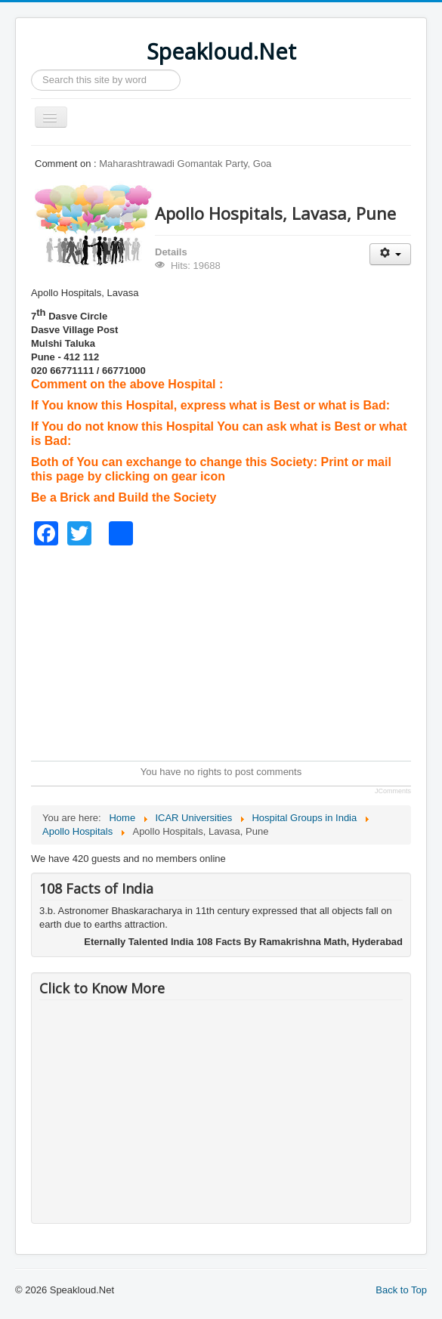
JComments (393, 791)
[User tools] (390, 254)
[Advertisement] (236, 651)
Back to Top (401, 1290)
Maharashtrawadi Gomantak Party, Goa (185, 163)
